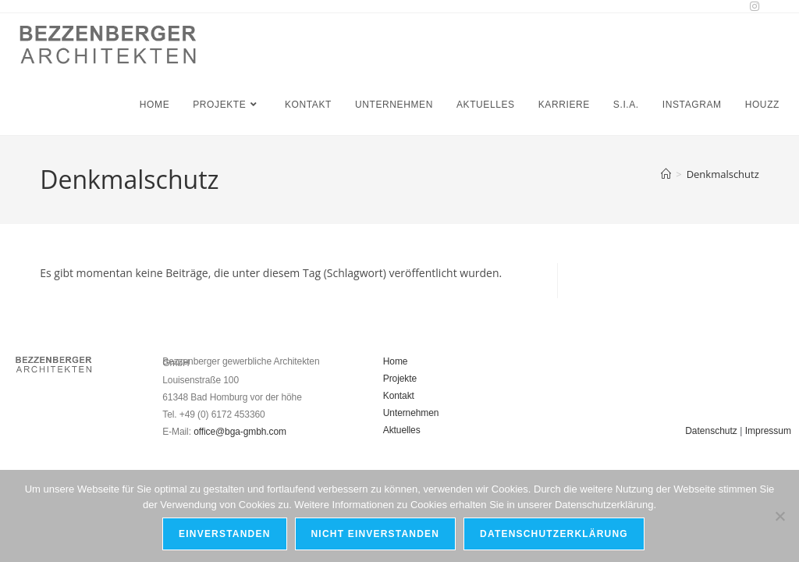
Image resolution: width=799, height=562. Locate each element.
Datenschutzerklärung (554, 533)
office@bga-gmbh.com (240, 431)
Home (395, 361)
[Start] (666, 174)
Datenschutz (711, 430)
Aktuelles (402, 430)
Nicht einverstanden (375, 533)
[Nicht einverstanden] (779, 516)
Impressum (768, 430)
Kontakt (398, 395)
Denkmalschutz (723, 174)
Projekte (400, 378)
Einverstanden (224, 533)
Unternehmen (411, 412)
